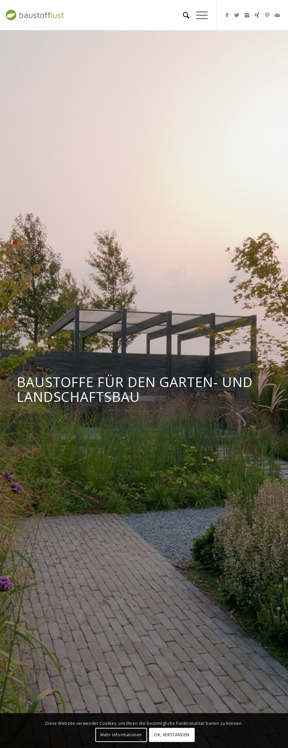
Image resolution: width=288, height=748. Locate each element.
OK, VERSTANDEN (171, 735)
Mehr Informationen (121, 735)
